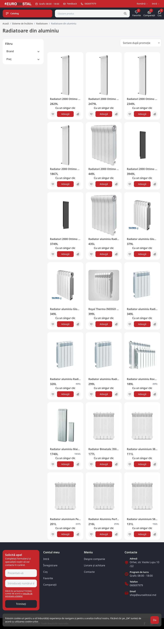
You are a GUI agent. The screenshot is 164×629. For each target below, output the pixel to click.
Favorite (48, 578)
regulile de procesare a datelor (18, 595)
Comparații (50, 584)
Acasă (6, 23)
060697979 (136, 585)
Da (154, 620)
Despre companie (94, 559)
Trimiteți (21, 604)
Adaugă (65, 113)
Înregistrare (50, 565)
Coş (45, 572)
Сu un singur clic (65, 108)
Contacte (89, 572)
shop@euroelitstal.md (143, 595)
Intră (46, 559)
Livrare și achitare (94, 565)
